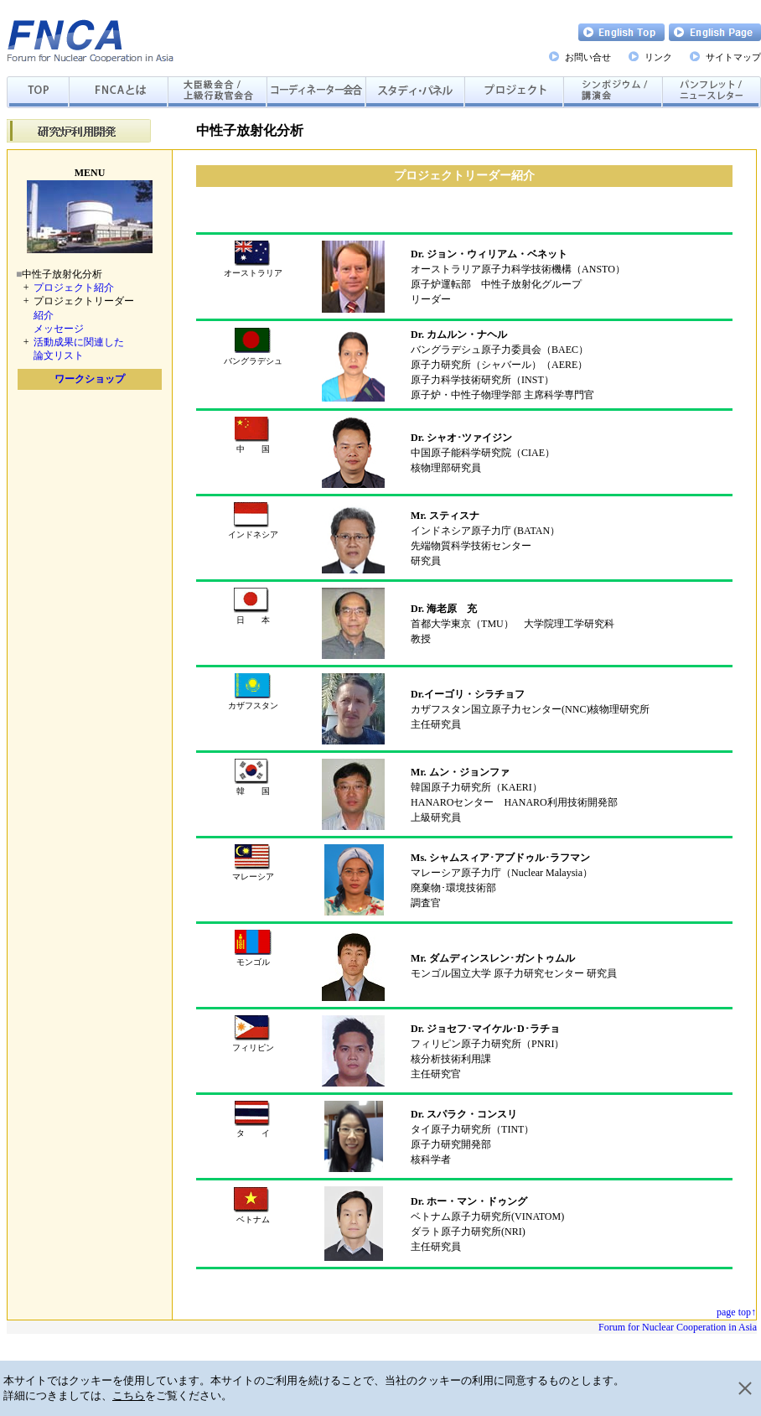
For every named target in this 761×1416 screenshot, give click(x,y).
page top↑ (736, 1312)
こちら (128, 1395)
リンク (658, 57)
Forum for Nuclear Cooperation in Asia (677, 1327)
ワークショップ (89, 379)
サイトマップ (733, 57)
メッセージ (59, 329)
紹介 (44, 315)
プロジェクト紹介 (74, 287)
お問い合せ (588, 57)
